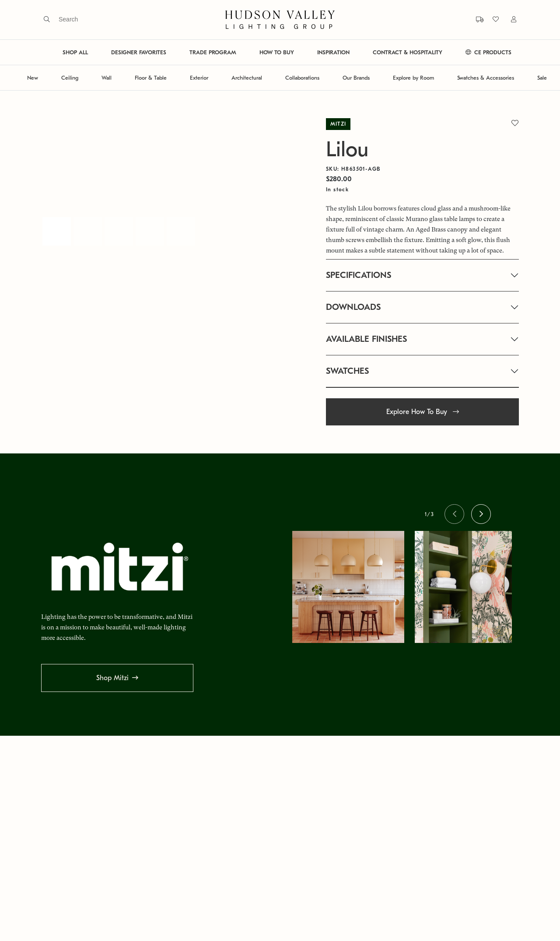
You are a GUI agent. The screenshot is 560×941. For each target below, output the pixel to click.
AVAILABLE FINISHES (366, 339)
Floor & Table (151, 77)
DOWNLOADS (353, 307)
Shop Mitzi (112, 678)
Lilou (347, 149)
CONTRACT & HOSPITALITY (407, 52)
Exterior (199, 77)
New (32, 77)
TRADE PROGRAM (212, 52)
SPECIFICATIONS (358, 275)
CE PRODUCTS (488, 52)
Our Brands (356, 77)
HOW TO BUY (276, 52)
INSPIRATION (333, 52)
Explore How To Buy (422, 412)
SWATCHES (347, 371)
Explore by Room (413, 77)
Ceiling (69, 77)
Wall (107, 77)
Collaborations (302, 77)
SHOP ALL (75, 52)
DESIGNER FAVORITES (138, 52)
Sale (542, 77)
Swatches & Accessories (485, 77)
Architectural (246, 77)
